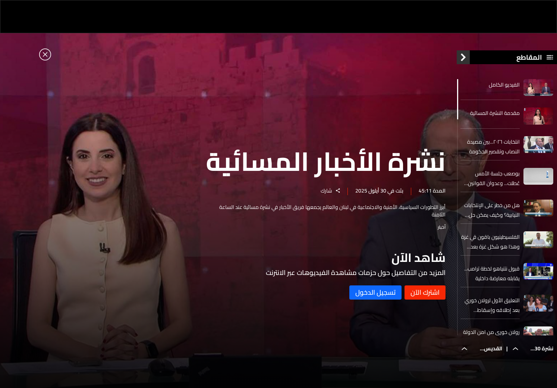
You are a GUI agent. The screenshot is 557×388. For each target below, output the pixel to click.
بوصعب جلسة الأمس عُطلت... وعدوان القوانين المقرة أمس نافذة (494, 178)
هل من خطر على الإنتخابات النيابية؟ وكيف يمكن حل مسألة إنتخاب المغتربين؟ (492, 210)
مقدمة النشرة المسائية (495, 113)
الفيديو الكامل (504, 85)
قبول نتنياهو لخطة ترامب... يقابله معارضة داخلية (492, 273)
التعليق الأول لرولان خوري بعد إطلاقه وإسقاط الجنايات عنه (492, 305)
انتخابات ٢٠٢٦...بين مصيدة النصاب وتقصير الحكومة (493, 146)
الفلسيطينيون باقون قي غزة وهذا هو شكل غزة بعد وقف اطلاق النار (490, 241)
